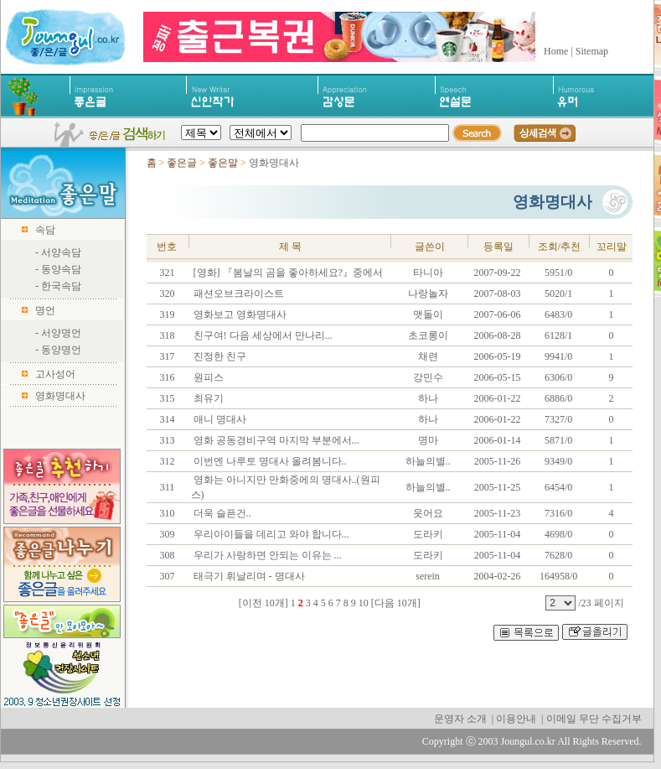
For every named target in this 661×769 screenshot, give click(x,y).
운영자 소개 (460, 719)
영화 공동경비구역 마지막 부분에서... (275, 440)
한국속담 (61, 286)
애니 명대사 (218, 419)
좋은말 (224, 163)
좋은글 (182, 163)
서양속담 (61, 252)
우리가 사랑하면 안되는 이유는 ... (266, 555)
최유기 (207, 398)
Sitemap (592, 51)
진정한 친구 (218, 356)
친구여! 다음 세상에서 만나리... (262, 335)
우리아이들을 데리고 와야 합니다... (270, 534)
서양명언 (61, 333)
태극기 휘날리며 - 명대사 (248, 576)
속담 (45, 230)
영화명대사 (60, 396)
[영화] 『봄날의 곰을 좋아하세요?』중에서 (287, 272)
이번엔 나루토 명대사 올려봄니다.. (269, 461)
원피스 (207, 377)
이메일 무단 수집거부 (594, 719)
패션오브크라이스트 (237, 293)
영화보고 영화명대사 (239, 314)
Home (556, 51)
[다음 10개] (396, 603)
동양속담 (61, 269)
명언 (45, 310)
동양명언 (61, 350)
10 (364, 603)
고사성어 (55, 374)
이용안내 (516, 719)
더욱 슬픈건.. (221, 513)
